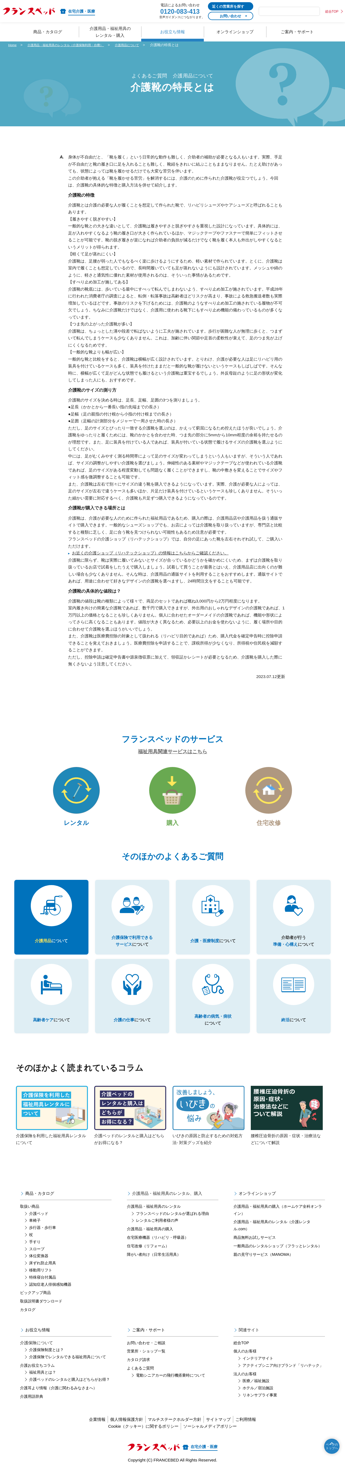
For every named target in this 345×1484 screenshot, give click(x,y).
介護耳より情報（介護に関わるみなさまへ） (58, 1400)
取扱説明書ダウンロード (41, 1313)
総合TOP (331, 11)
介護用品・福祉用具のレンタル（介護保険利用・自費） (74, 45)
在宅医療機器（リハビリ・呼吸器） (157, 1250)
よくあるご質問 (140, 1380)
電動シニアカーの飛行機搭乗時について (170, 1387)
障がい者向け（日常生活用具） (154, 1267)
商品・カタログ (39, 1205)
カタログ (27, 1322)
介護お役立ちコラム (37, 1378)
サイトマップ (225, 1431)
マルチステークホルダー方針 (174, 1431)
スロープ (36, 1261)
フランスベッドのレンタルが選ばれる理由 (172, 1226)
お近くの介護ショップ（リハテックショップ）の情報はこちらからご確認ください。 (150, 553)
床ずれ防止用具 (42, 1275)
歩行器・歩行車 (42, 1240)
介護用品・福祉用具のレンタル (154, 1219)
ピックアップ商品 (35, 1305)
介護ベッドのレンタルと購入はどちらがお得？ (69, 1392)
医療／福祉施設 (256, 1393)
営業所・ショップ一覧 (146, 1363)
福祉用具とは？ (42, 1384)
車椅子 (35, 1233)
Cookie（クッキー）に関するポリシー (140, 1438)
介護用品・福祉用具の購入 (150, 1241)
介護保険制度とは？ (46, 1362)
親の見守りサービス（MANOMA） (263, 1267)
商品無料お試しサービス (254, 1250)
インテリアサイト (258, 1370)
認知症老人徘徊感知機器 (50, 1296)
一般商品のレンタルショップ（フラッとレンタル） (277, 1258)
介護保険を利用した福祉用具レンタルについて (52, 1127)
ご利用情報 (259, 1431)
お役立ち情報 (37, 1342)
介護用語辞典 (31, 1409)
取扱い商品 (29, 1219)
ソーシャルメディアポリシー (213, 1438)
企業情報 (84, 1431)
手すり (35, 1254)
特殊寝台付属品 (42, 1289)
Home (13, 45)
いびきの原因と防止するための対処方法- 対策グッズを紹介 (208, 1127)
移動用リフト (40, 1282)
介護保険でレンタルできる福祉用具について (67, 1369)
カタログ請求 (138, 1372)
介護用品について (144, 45)
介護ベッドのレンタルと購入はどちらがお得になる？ (130, 1127)
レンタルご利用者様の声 (157, 1233)
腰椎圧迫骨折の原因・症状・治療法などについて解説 (287, 1127)
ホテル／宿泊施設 (258, 1400)
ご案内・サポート (148, 1342)
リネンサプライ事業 (260, 1407)
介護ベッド (38, 1226)
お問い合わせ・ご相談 (146, 1355)
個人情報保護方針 (120, 1431)
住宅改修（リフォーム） (148, 1258)
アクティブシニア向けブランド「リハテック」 (283, 1378)
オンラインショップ (257, 1205)
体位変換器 (38, 1268)
